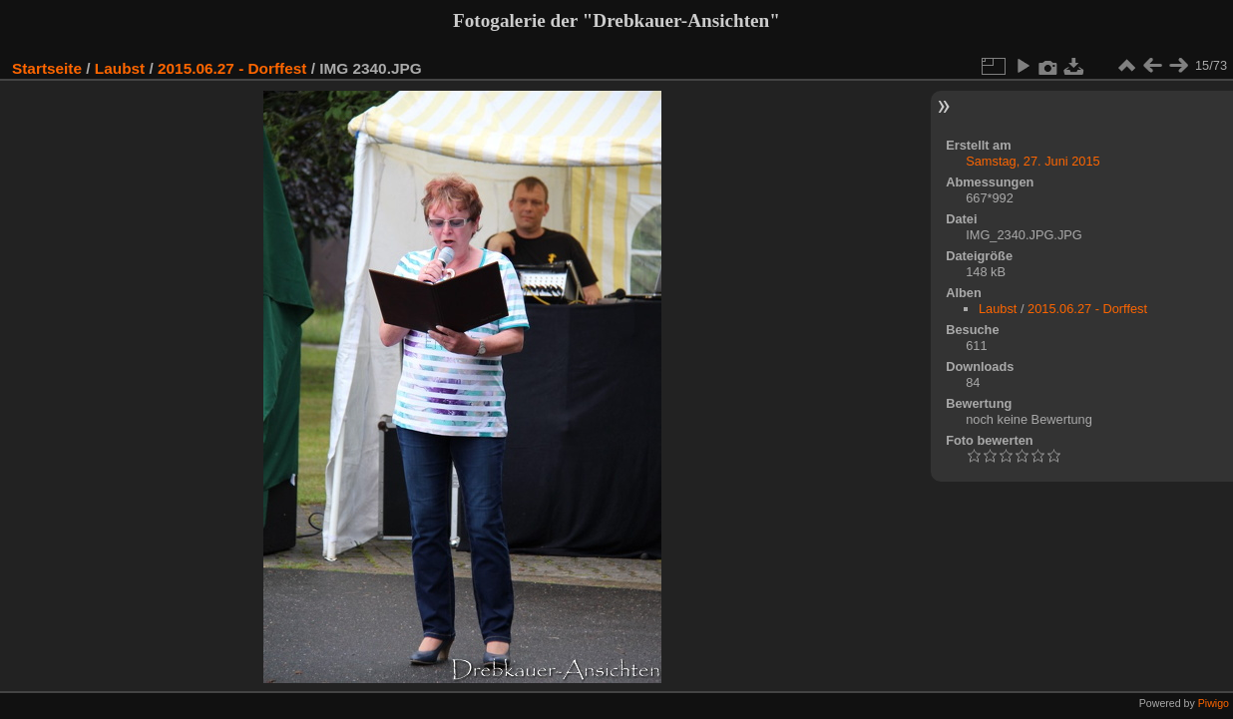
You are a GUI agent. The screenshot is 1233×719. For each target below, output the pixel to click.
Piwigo (1213, 703)
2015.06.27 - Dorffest (232, 68)
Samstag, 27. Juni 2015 (1032, 161)
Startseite (47, 68)
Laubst (120, 68)
